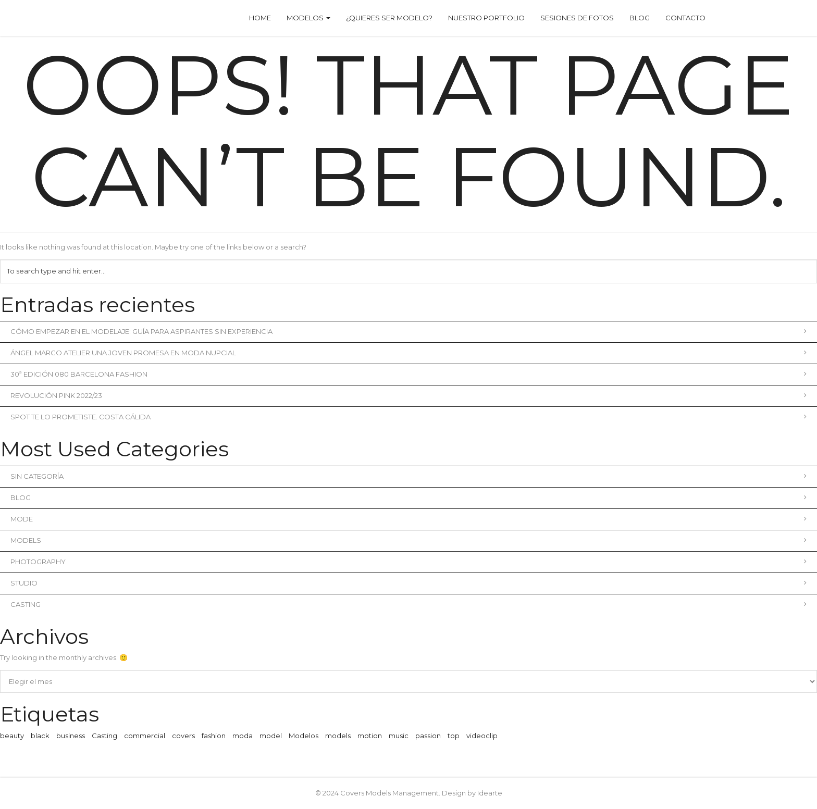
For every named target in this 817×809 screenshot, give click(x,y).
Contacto (685, 18)
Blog (639, 18)
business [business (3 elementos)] (70, 735)
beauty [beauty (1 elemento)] (12, 735)
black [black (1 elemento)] (40, 735)
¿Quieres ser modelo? (389, 18)
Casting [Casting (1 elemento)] (104, 735)
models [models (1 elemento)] (338, 735)
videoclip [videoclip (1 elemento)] (482, 735)
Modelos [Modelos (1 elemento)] (303, 735)
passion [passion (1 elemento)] (428, 735)
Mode (408, 519)
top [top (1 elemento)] (454, 735)
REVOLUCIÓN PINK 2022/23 (408, 395)
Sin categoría (408, 476)
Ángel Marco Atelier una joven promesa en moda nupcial (408, 353)
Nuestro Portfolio (486, 18)
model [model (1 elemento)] (270, 735)
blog (408, 497)
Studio (408, 583)
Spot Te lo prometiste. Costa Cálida (408, 417)
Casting (408, 604)
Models (408, 540)
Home (260, 18)
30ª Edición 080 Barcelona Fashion (408, 374)
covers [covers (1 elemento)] (183, 735)
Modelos (308, 18)
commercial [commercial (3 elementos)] (144, 735)
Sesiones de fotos (577, 18)
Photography (408, 561)
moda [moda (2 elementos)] (242, 735)
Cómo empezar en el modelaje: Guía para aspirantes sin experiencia (408, 331)
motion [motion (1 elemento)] (369, 735)
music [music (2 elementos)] (398, 735)
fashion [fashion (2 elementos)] (214, 735)
